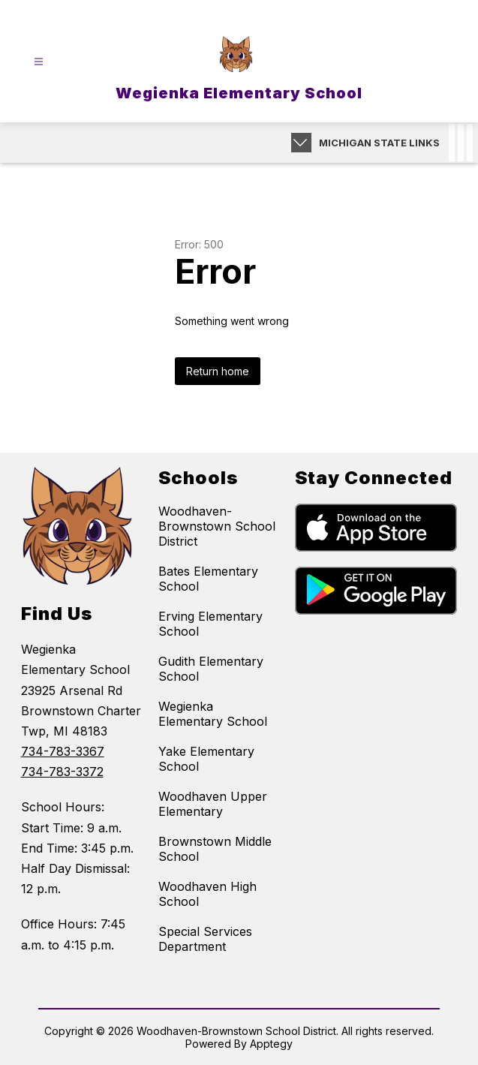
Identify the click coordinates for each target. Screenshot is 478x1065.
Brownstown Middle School (215, 849)
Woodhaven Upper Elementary (212, 804)
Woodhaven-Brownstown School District (216, 526)
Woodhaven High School (207, 894)
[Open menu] (38, 62)
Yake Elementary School (206, 759)
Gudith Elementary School (210, 669)
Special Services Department (205, 939)
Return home (217, 371)
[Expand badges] (301, 142)
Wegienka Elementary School (212, 714)
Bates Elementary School (208, 579)
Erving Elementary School (210, 624)
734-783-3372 (62, 771)
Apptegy (271, 1043)
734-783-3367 (62, 751)
